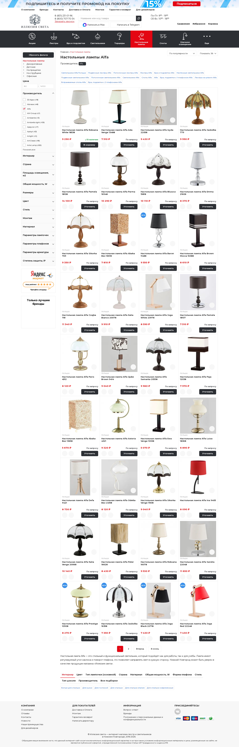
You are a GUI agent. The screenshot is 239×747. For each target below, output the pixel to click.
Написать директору (83, 720)
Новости (25, 720)
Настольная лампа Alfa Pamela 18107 (197, 316)
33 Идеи (32, 100)
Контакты (58, 9)
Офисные (32, 76)
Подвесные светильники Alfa (75, 77)
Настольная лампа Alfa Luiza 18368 (196, 439)
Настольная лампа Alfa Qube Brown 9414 (117, 378)
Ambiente (33, 118)
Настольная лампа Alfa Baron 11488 (157, 254)
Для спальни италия (134, 688)
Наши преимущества (32, 724)
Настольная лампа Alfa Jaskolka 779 (198, 131)
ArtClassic (33, 140)
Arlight (32, 136)
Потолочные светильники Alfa (105, 77)
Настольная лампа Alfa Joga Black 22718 (157, 624)
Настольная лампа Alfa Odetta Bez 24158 (118, 501)
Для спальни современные (160, 688)
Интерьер (67, 674)
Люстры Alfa (146, 73)
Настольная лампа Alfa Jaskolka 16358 (119, 624)
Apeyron (32, 127)
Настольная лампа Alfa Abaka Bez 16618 (118, 254)
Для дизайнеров (145, 9)
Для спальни (117, 688)
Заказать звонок (64, 21)
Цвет (79, 674)
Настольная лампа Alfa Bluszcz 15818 (158, 192)
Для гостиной (101, 688)
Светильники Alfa (131, 77)
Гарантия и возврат (120, 9)
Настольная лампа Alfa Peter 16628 (117, 563)
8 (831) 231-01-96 (63, 15)
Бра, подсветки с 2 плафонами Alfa (105, 82)
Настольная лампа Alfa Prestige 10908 (80, 624)
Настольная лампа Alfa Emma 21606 (197, 192)
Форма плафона (182, 674)
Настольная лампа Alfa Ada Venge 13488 (116, 131)
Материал (136, 674)
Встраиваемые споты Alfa (73, 82)
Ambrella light (36, 122)
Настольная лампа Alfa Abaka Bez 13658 (79, 439)
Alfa (29, 109)
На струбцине (34, 73)
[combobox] (181, 53)
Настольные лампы (34, 60)
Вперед (140, 649)
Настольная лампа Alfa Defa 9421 (78, 501)
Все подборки (109, 680)
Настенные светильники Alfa (190, 73)
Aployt (32, 131)
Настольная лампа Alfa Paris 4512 (78, 378)
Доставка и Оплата (79, 9)
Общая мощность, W (157, 674)
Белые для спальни (70, 688)
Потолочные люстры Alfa (126, 73)
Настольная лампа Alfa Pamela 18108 (79, 192)
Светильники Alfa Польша (73, 73)
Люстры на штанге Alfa (205, 77)
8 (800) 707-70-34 (65, 18)
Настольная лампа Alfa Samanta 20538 (154, 378)
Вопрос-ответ (130, 710)
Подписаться (187, 3)
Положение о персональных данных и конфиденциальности (143, 718)
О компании (28, 9)
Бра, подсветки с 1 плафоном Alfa (176, 77)
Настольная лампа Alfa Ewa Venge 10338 (156, 439)
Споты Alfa (147, 77)
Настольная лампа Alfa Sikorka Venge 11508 (158, 501)
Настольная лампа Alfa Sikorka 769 (79, 254)
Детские (31, 67)
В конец (155, 649)
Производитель (88, 680)
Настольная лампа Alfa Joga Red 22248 (196, 624)
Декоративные (34, 64)
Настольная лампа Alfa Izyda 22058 (157, 131)
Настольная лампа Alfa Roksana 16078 (159, 563)
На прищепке (34, 70)
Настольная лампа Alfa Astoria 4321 (118, 439)
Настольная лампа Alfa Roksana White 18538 (80, 131)
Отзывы (25, 713)
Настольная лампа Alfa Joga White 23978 (157, 316)
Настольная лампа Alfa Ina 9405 (198, 500)
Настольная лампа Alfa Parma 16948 (118, 192)
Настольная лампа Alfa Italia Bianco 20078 (117, 316)
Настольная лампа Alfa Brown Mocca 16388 (197, 254)
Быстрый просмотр (94, 120)
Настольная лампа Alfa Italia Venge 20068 (78, 563)
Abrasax (32, 104)
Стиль (198, 674)
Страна (123, 674)
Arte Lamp (34, 145)
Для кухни (87, 688)
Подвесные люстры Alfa (99, 73)
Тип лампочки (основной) (101, 674)
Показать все (29, 149)
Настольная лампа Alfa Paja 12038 (195, 378)
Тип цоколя (69, 680)
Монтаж (99, 9)
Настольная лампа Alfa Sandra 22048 (197, 563)
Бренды (44, 9)
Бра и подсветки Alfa (164, 73)
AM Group (33, 113)
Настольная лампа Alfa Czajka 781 (79, 316)
